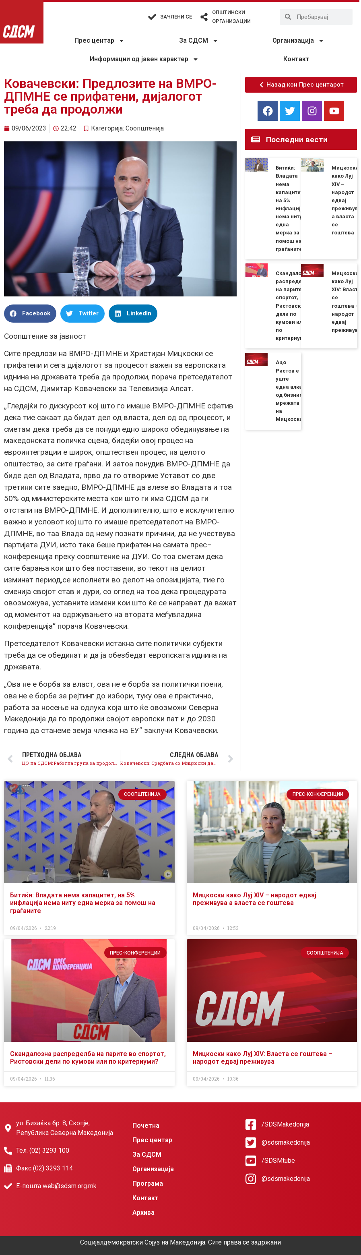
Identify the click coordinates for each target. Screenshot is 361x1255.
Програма (147, 1183)
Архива (143, 1212)
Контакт (296, 59)
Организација (298, 40)
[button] (30, 313)
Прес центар (99, 40)
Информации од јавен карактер (144, 59)
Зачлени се (176, 17)
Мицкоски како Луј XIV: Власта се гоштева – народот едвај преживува (262, 1057)
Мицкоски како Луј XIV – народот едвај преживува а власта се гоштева (254, 899)
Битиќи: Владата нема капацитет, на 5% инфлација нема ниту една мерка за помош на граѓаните (290, 208)
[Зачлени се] (152, 17)
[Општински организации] (204, 17)
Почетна (145, 1125)
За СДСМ (199, 40)
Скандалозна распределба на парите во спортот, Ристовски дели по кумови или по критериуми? (293, 305)
